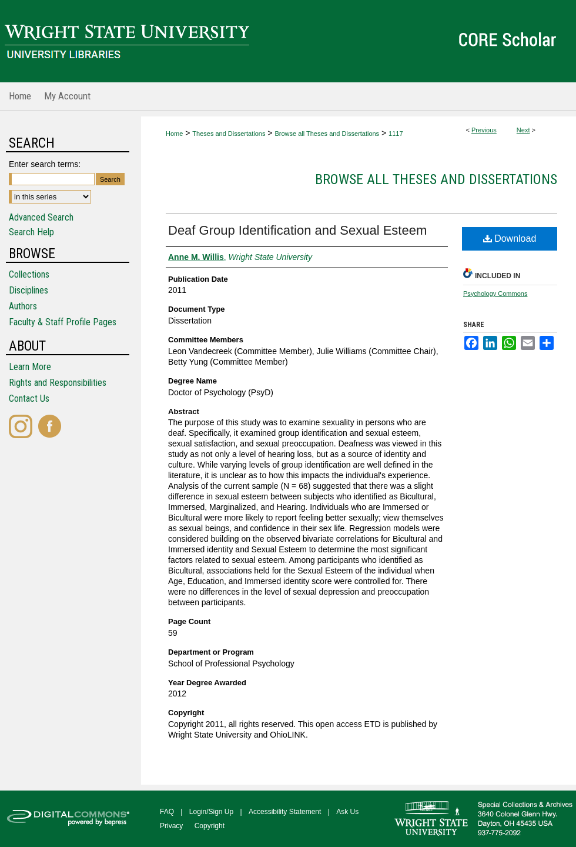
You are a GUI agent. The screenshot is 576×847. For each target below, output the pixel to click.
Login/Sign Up (211, 812)
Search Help (31, 232)
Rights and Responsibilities (57, 382)
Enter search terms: (45, 164)
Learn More (30, 366)
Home (174, 133)
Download (510, 239)
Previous (484, 130)
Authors (23, 306)
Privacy (171, 826)
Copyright (210, 826)
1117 (396, 133)
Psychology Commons (495, 293)
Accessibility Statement (285, 812)
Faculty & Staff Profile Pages (62, 322)
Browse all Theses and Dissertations (326, 133)
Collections (29, 274)
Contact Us (29, 398)
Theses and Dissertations (228, 133)
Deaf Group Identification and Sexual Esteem (297, 230)
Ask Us (347, 812)
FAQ (167, 812)
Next (523, 130)
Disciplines (28, 290)
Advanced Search (41, 217)
